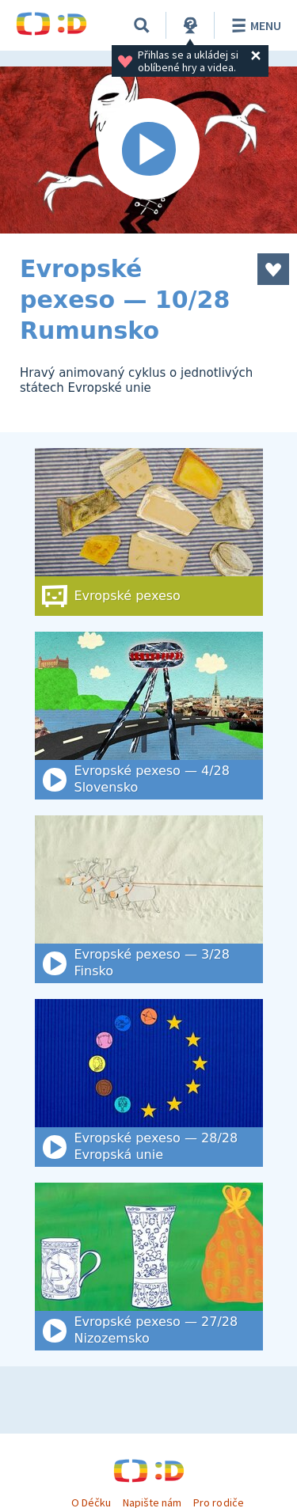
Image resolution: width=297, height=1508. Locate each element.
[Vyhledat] (142, 25)
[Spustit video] (148, 150)
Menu (254, 25)
